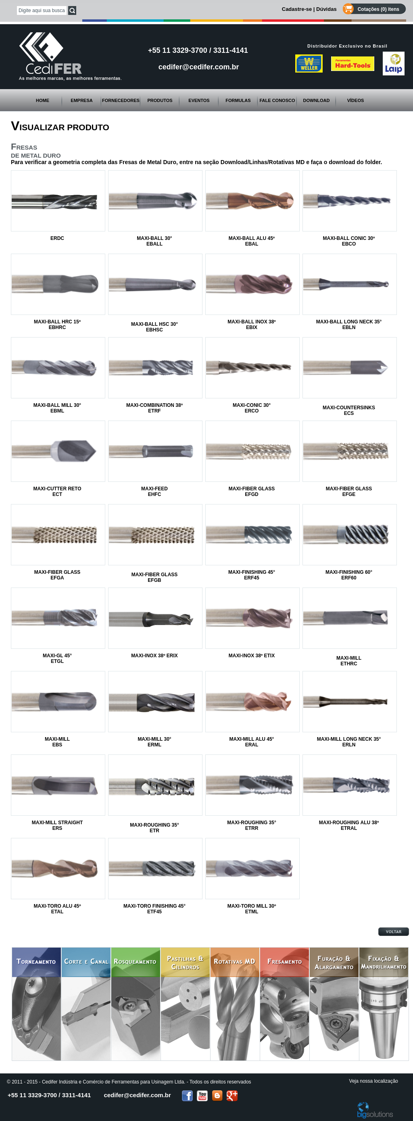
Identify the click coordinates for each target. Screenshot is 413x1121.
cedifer (137, 1095)
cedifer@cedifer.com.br (199, 67)
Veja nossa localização (373, 1081)
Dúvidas (326, 9)
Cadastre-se (297, 9)
